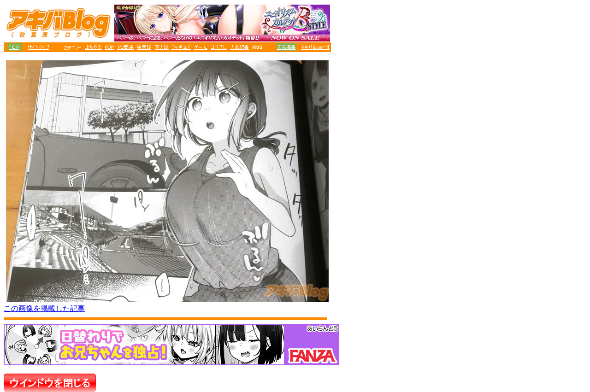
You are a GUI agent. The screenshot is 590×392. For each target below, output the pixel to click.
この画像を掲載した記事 (44, 308)
